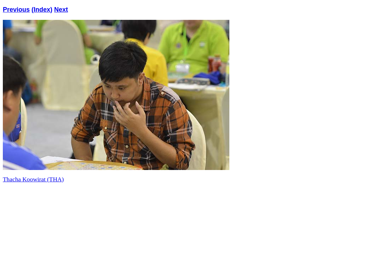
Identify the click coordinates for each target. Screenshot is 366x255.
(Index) (42, 9)
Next (61, 9)
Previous (16, 9)
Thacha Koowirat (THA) (33, 179)
